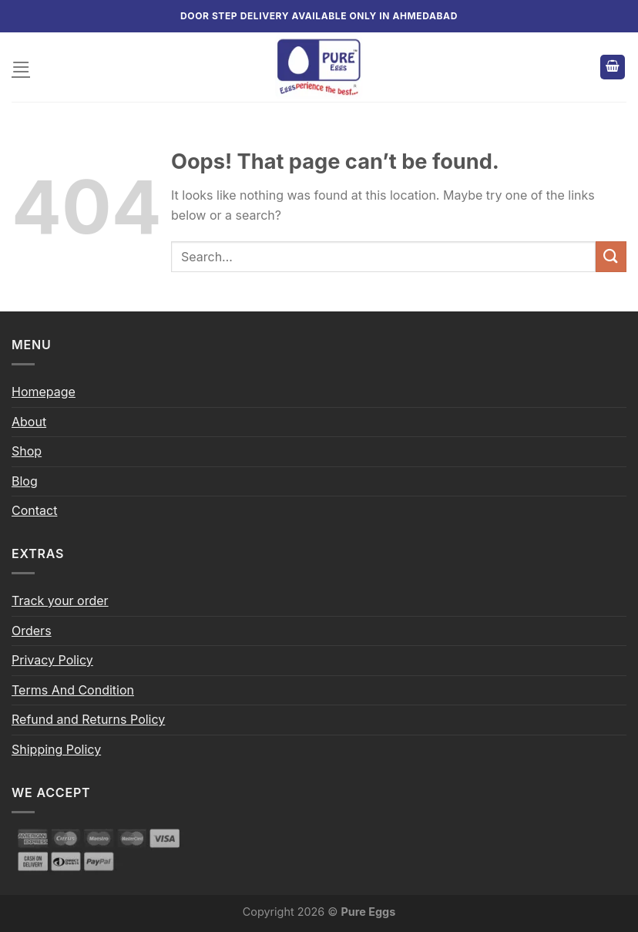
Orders (32, 630)
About (29, 421)
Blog (25, 481)
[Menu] (21, 67)
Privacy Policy (52, 660)
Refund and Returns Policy (88, 719)
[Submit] (611, 256)
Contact (34, 510)
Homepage (44, 391)
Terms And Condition (73, 690)
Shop (27, 451)
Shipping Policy (56, 749)
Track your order (60, 600)
